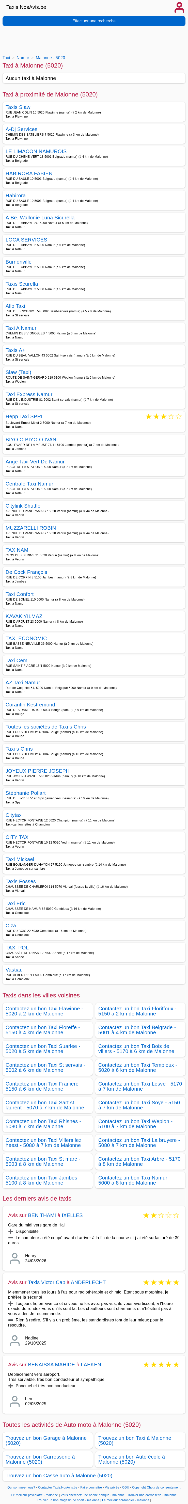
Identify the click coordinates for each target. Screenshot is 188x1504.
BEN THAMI (42, 1215)
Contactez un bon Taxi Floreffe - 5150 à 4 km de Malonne (43, 1030)
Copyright (139, 1487)
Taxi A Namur (21, 328)
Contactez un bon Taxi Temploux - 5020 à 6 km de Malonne (137, 1067)
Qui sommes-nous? (21, 1487)
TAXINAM (17, 550)
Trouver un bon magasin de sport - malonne (68, 1500)
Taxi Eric (15, 903)
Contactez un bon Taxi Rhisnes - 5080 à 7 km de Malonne (43, 1124)
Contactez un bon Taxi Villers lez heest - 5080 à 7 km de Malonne (44, 1142)
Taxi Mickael (20, 859)
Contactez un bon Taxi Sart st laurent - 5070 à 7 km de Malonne (45, 1105)
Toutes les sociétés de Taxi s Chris (46, 727)
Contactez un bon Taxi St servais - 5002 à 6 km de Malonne (45, 1067)
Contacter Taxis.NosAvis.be (57, 1487)
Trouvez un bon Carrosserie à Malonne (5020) (40, 1459)
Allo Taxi (15, 306)
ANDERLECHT (88, 1282)
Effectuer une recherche (94, 21)
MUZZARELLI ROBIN (31, 528)
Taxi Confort (20, 594)
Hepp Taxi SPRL (25, 416)
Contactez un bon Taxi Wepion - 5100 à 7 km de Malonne (135, 1124)
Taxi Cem (16, 660)
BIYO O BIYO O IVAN (31, 440)
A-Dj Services (21, 129)
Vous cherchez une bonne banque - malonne (93, 1495)
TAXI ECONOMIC (26, 638)
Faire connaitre (91, 1487)
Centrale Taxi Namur (29, 484)
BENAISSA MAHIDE (51, 1364)
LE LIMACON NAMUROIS (36, 151)
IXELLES (72, 1215)
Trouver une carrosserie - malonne (152, 1495)
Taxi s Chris (19, 749)
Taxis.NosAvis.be (26, 7)
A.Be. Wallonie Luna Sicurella (40, 218)
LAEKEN (91, 1364)
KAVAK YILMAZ (24, 616)
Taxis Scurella (22, 284)
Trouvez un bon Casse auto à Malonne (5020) (59, 1475)
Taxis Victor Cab (46, 1282)
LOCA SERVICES (26, 240)
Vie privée (112, 1487)
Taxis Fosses (21, 881)
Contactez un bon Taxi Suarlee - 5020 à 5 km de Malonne (43, 1048)
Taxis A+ (15, 350)
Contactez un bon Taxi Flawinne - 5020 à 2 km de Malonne (44, 1011)
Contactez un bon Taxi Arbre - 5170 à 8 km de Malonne (139, 1161)
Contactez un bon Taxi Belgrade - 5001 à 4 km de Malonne (137, 1030)
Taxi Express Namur (29, 394)
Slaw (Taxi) (18, 372)
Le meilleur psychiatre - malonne (34, 1495)
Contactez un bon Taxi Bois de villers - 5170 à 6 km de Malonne (136, 1048)
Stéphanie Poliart (26, 793)
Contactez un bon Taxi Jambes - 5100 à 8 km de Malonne (43, 1180)
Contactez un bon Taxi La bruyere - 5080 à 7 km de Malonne (139, 1142)
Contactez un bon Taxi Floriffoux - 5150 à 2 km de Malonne (137, 1011)
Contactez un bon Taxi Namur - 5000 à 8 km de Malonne (134, 1180)
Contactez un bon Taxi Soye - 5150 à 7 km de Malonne (139, 1105)
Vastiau (14, 970)
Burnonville (19, 262)
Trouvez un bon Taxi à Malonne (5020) (134, 1440)
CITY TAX (17, 837)
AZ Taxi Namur (23, 683)
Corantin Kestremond (30, 705)
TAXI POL (17, 948)
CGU (125, 1487)
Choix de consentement (164, 1487)
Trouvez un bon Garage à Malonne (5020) (46, 1440)
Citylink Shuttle (23, 506)
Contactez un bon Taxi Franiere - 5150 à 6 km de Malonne (44, 1086)
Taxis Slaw (18, 107)
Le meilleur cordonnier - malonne (125, 1500)
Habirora (16, 195)
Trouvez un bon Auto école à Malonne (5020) (131, 1459)
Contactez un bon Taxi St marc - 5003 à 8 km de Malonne (43, 1161)
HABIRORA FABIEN (29, 173)
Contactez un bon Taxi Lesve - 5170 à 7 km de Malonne (140, 1086)
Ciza (11, 926)
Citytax (14, 815)
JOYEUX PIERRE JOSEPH (38, 771)
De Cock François (26, 572)
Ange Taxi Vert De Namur (35, 462)
